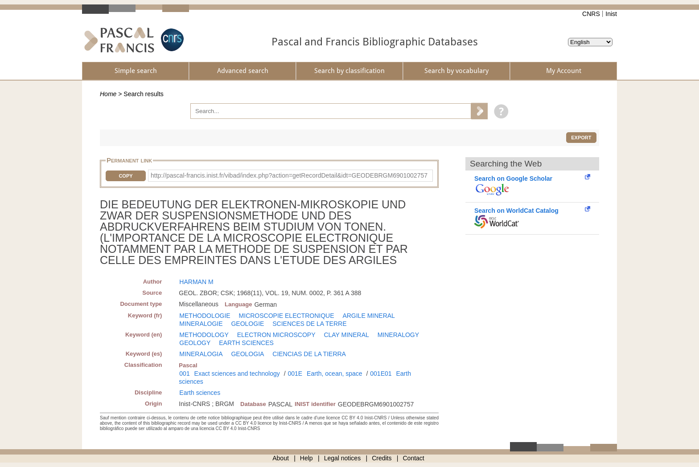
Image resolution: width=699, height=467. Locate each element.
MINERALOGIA (200, 353)
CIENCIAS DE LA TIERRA (309, 353)
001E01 (380, 373)
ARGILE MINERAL (368, 315)
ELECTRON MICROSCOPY (276, 334)
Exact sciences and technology (237, 373)
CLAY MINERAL (346, 334)
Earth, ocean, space (334, 373)
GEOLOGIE (247, 323)
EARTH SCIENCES (246, 342)
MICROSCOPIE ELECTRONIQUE (286, 315)
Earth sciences (199, 392)
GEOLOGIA (247, 353)
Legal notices (342, 458)
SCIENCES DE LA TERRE (309, 323)
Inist (611, 13)
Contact (413, 458)
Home (108, 93)
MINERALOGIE (200, 323)
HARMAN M (196, 281)
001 (184, 373)
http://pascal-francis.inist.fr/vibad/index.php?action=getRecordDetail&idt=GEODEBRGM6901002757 (289, 175)
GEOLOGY (194, 342)
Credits (381, 458)
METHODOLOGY (203, 334)
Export (581, 137)
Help (306, 458)
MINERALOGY (398, 334)
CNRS (591, 13)
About (280, 458)
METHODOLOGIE (204, 315)
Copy (125, 176)
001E (295, 373)
